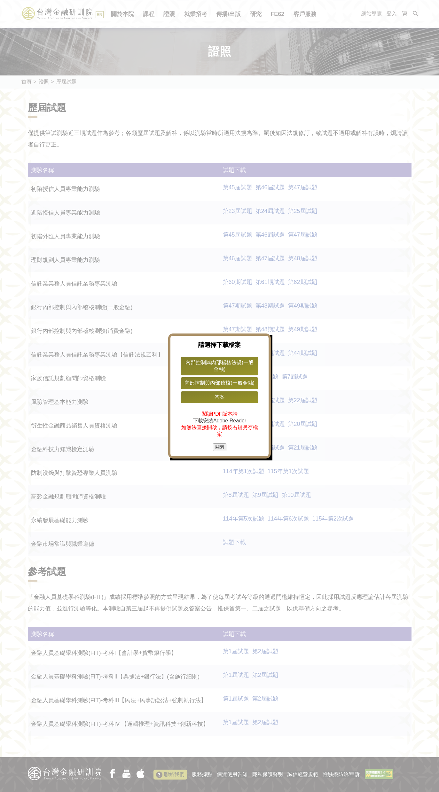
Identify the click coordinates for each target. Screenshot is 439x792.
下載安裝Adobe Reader (219, 420)
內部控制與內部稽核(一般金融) (219, 383)
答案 (220, 397)
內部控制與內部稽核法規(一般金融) (219, 366)
